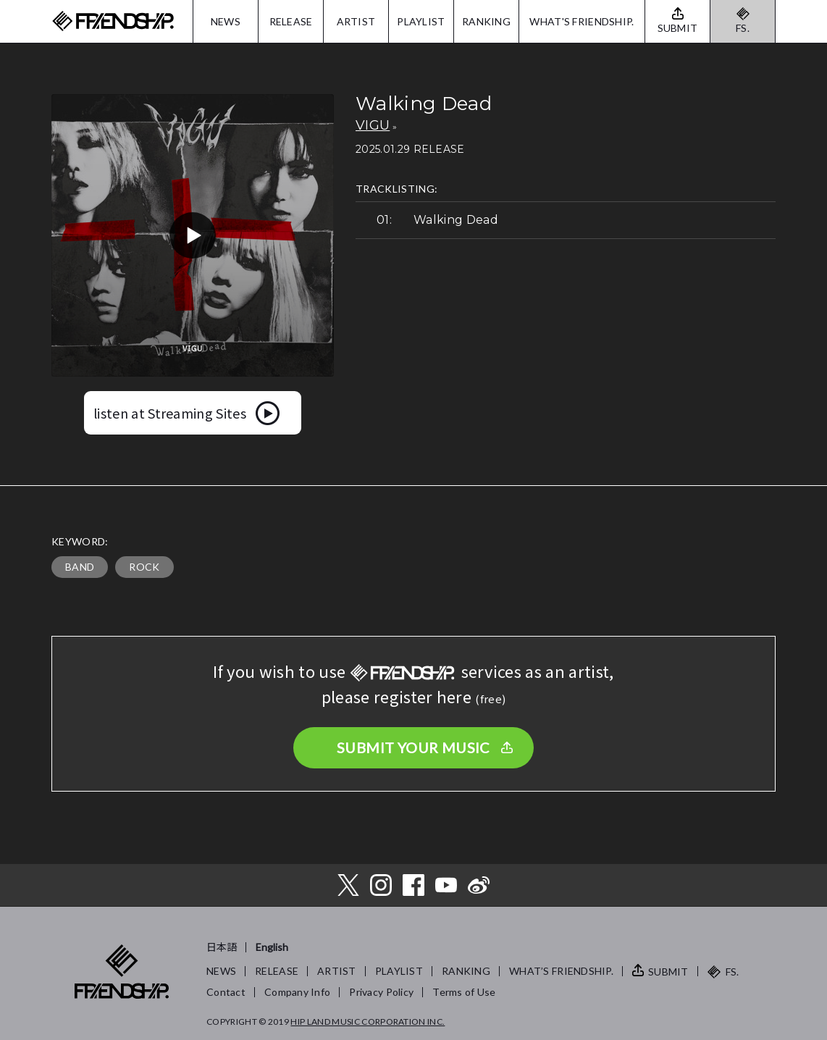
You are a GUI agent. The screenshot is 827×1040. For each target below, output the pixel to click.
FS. (743, 28)
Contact (225, 992)
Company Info (297, 992)
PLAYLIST (421, 21)
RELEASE (291, 21)
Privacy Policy (381, 992)
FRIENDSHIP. (113, 21)
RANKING (486, 21)
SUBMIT (668, 971)
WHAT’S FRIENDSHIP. (561, 971)
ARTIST (356, 21)
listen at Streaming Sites (169, 412)
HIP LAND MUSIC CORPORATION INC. (367, 1021)
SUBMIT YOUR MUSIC (413, 747)
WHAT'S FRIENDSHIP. (581, 21)
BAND (79, 567)
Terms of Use (463, 992)
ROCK (144, 567)
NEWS (225, 21)
